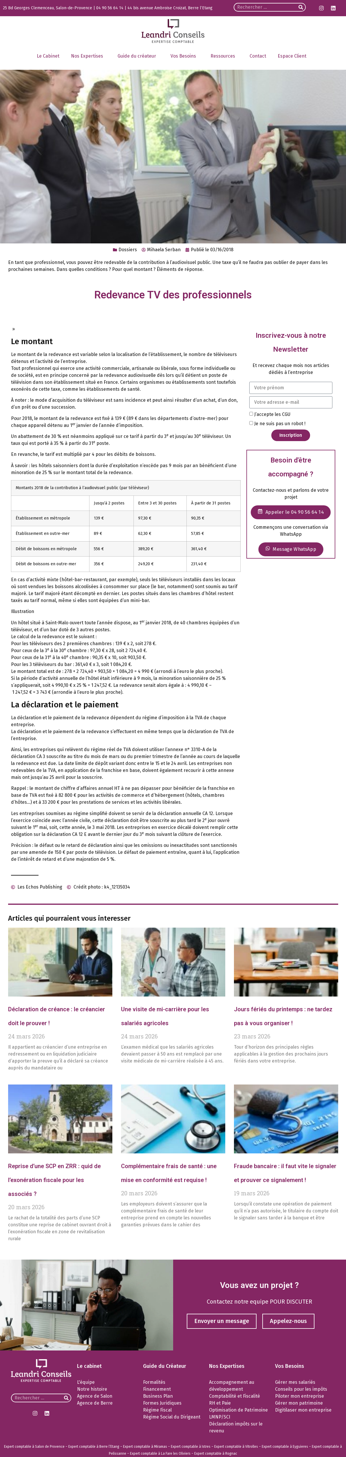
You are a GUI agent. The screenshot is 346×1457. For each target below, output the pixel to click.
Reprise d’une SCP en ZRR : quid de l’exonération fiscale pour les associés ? (54, 1180)
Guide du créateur (138, 56)
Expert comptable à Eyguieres (285, 1447)
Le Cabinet (48, 56)
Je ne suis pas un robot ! (279, 423)
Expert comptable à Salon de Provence (34, 1447)
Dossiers (127, 249)
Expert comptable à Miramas (145, 1447)
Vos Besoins (185, 56)
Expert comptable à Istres (190, 1447)
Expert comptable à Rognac (215, 1454)
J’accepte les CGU (272, 414)
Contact (258, 56)
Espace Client (293, 56)
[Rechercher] (300, 7)
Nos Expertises (88, 56)
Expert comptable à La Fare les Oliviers (160, 1454)
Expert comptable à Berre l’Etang (93, 1447)
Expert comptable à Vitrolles (236, 1447)
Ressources (224, 56)
